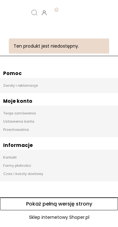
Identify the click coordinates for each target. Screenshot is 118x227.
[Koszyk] (54, 7)
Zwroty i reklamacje (20, 85)
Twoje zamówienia (19, 113)
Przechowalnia (16, 129)
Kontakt (10, 157)
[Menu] (15, 12)
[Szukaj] (34, 12)
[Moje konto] (44, 12)
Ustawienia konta (18, 121)
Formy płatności (17, 165)
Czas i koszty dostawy (23, 173)
